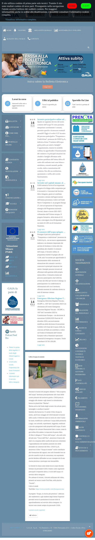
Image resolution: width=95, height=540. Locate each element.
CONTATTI (33, 38)
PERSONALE (82, 304)
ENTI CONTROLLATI (81, 381)
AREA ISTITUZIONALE (40, 30)
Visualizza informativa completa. (20, 19)
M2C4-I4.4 (13, 267)
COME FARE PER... (11, 134)
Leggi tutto (47, 87)
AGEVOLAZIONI (11, 169)
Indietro (33, 515)
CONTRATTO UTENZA (12, 161)
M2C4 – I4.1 (13, 257)
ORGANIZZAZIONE (82, 282)
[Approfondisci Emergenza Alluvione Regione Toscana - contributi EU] (51, 298)
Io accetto (86, 6)
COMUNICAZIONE (12, 196)
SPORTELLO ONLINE (11, 143)
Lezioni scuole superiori (37, 510)
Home (7, 30)
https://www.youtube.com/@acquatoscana (50, 489)
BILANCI (80, 339)
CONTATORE (12, 127)
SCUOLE (11, 203)
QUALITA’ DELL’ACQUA (14, 38)
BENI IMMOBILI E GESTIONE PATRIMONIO (80, 370)
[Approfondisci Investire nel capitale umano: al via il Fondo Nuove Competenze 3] (51, 183)
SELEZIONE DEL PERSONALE (82, 311)
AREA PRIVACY (16, 528)
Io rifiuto (72, 6)
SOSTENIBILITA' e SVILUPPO (67, 30)
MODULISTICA (11, 178)
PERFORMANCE (81, 320)
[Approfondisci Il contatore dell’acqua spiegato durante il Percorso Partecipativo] (51, 232)
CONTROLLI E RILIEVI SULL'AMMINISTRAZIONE (84, 438)
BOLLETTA (11, 121)
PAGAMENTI (81, 398)
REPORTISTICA (11, 276)
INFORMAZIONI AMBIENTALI (81, 418)
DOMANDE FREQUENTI (11, 211)
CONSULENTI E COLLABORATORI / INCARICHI (82, 293)
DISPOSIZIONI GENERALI (80, 271)
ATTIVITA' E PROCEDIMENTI (81, 449)
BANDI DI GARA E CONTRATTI (81, 330)
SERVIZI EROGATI (80, 390)
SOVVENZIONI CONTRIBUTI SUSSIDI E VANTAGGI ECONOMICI (81, 352)
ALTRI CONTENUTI (80, 428)
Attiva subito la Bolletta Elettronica (47, 81)
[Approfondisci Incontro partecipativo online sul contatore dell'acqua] (51, 119)
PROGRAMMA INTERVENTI (80, 406)
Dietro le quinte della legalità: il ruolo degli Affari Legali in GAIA (14, 353)
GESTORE (20, 30)
